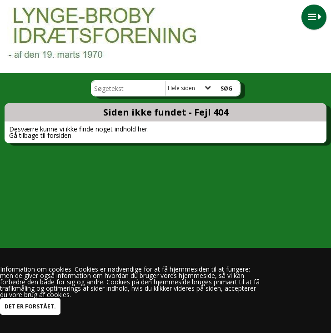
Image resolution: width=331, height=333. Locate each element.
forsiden (59, 135)
